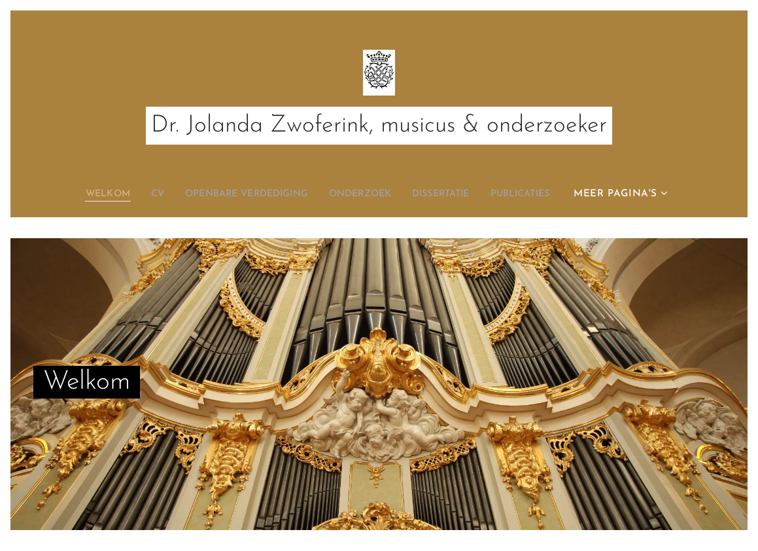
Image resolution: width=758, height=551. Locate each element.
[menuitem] (90, 194)
